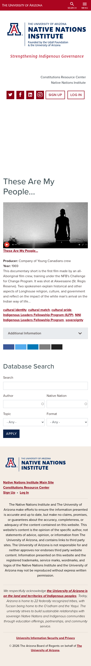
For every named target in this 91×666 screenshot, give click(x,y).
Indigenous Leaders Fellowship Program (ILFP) (38, 315)
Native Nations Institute (68, 83)
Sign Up (55, 95)
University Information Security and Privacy (45, 638)
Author (8, 396)
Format (52, 414)
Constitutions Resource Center (63, 77)
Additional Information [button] (24, 333)
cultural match (39, 310)
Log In (76, 95)
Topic (7, 414)
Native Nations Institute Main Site (28, 482)
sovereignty (74, 320)
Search (8, 378)
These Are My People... (20, 251)
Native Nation (57, 396)
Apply (11, 434)
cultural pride (61, 310)
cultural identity (14, 310)
